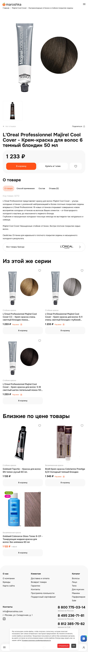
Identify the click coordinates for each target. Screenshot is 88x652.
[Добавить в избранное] (76, 166)
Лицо (74, 582)
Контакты (35, 589)
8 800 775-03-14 (71, 607)
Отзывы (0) (54, 188)
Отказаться (63, 646)
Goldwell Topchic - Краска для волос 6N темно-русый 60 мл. (22, 470)
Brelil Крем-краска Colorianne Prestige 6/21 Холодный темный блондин (65, 470)
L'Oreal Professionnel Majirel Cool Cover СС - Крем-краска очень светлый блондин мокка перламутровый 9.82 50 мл (20, 317)
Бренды (6, 582)
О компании (9, 578)
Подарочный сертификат (43, 597)
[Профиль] (83, 647)
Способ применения (26, 188)
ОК (73, 646)
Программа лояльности (42, 593)
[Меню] (4, 647)
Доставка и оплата (40, 578)
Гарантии (35, 586)
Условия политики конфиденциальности (36, 640)
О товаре (8, 188)
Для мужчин (78, 589)
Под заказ (15, 324)
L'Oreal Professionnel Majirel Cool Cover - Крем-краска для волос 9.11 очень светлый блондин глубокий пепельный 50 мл (63, 317)
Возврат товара (39, 582)
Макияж (76, 593)
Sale (74, 600)
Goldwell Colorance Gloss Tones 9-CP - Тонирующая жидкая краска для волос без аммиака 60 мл (23, 539)
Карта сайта (9, 586)
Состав (42, 188)
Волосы (76, 578)
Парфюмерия (78, 597)
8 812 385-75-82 (71, 624)
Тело (74, 586)
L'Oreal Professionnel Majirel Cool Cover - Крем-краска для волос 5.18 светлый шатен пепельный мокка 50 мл (22, 387)
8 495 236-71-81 (71, 616)
